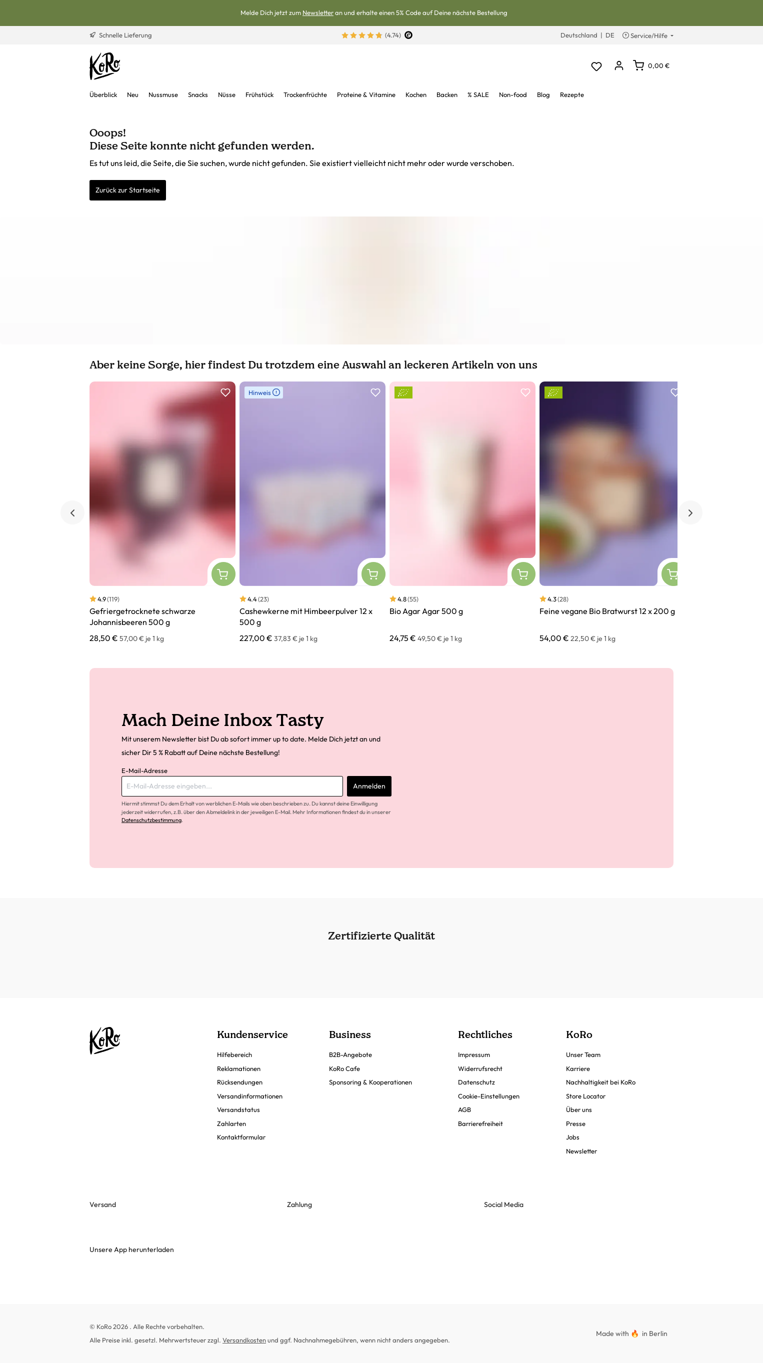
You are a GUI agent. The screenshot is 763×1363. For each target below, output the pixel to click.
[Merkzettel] (596, 66)
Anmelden (369, 786)
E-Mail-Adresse (145, 770)
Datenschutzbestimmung (152, 820)
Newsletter (318, 12)
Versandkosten (244, 1340)
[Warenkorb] (651, 65)
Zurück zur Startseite (128, 190)
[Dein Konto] (618, 66)
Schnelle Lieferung (121, 35)
